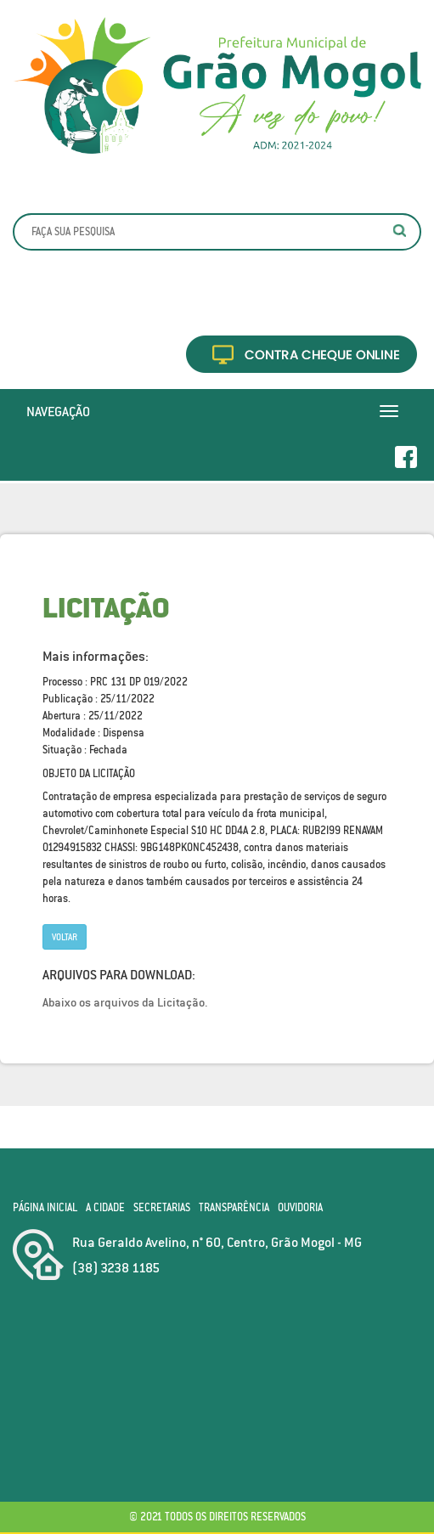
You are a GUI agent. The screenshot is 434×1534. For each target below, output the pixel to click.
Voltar (64, 937)
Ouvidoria (300, 1207)
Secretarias (161, 1207)
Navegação (58, 411)
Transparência (234, 1207)
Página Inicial (45, 1207)
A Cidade (105, 1207)
